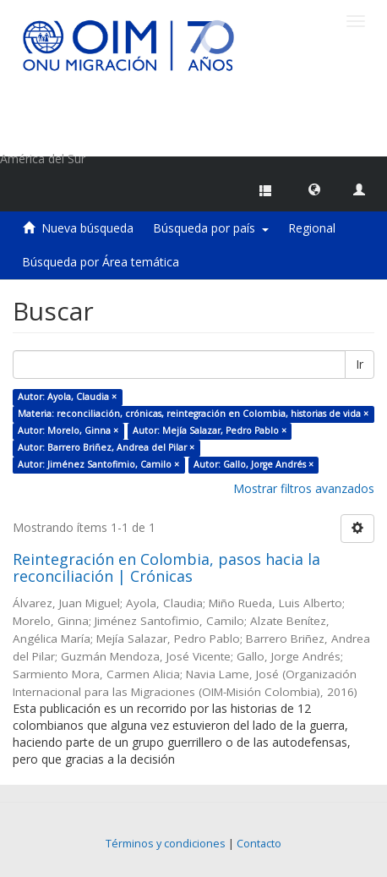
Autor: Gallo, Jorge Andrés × (253, 464)
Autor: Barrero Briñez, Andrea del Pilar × (106, 447)
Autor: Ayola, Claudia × (67, 397)
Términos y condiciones (166, 843)
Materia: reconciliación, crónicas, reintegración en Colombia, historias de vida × (193, 413)
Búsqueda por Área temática (100, 262)
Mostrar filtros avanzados (303, 488)
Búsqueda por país (211, 228)
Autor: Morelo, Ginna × (68, 430)
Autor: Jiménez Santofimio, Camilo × (98, 464)
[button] (314, 188)
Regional (311, 228)
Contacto (259, 843)
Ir (359, 364)
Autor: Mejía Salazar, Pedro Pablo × (209, 430)
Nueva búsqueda (87, 228)
